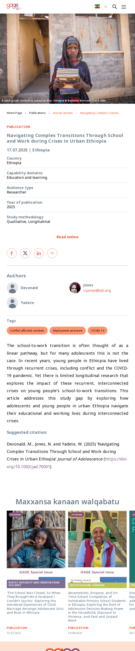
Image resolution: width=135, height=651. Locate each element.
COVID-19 (97, 331)
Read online (67, 236)
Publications (37, 113)
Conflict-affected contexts (27, 331)
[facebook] (12, 253)
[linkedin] (39, 253)
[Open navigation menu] (123, 6)
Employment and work (68, 331)
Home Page (14, 113)
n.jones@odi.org (97, 290)
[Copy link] (52, 253)
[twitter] (25, 253)
